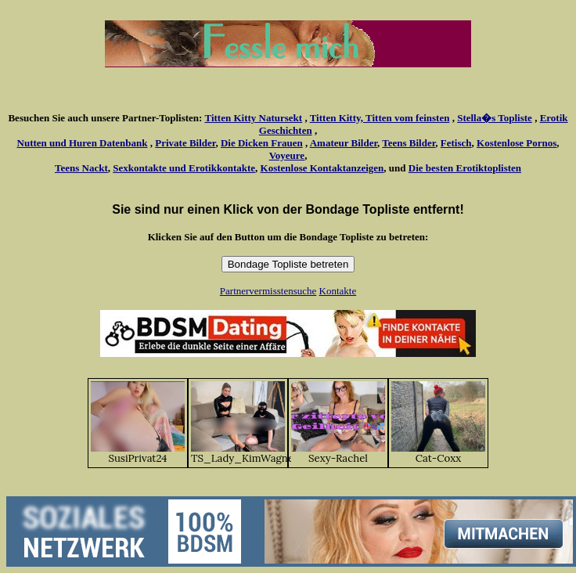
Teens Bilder (408, 143)
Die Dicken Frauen (262, 143)
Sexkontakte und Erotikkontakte (184, 168)
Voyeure (287, 155)
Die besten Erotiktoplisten (465, 168)
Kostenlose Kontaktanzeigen (322, 168)
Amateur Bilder (343, 143)
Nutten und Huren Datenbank (82, 143)
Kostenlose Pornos (516, 143)
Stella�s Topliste (494, 118)
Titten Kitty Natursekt (253, 118)
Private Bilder (185, 143)
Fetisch (456, 143)
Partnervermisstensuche (268, 291)
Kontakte (338, 291)
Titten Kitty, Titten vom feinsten (380, 118)
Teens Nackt (81, 168)
